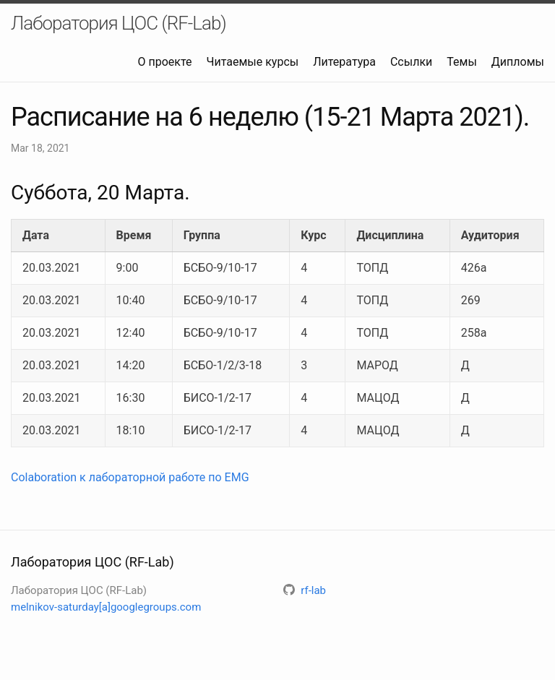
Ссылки (411, 62)
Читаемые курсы (253, 62)
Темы (462, 62)
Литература (344, 62)
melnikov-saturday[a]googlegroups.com (106, 607)
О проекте (165, 62)
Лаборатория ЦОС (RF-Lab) (118, 23)
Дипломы (517, 62)
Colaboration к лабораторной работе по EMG (130, 477)
